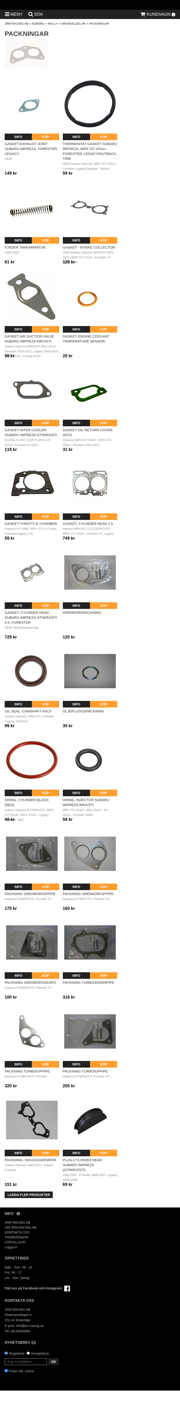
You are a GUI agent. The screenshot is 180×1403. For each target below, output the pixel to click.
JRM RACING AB (16, 36)
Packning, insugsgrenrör (30, 1173)
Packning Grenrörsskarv (30, 995)
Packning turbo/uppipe (27, 1084)
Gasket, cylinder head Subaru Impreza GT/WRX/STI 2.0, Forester (31, 630)
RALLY (52, 36)
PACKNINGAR (99, 36)
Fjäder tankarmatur (25, 260)
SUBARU (38, 36)
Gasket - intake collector (89, 260)
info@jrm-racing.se (30, 1338)
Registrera (16, 1366)
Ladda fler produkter (29, 1207)
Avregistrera (40, 1366)
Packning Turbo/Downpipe (88, 995)
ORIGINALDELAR (73, 36)
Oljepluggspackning (83, 724)
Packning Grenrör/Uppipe (30, 906)
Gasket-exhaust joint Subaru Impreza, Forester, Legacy (31, 161)
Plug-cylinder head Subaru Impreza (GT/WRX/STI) (82, 1177)
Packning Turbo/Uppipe (85, 1084)
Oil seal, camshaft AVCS (28, 724)
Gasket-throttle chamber (31, 536)
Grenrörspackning (82, 625)
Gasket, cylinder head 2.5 (88, 536)
